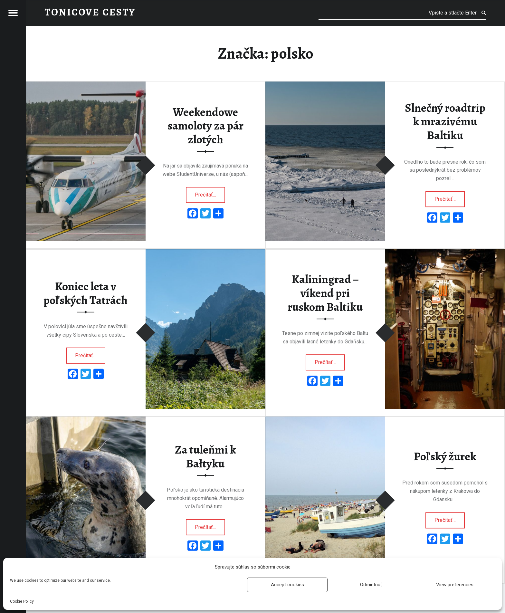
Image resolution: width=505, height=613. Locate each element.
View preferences (454, 585)
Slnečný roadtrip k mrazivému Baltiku (445, 121)
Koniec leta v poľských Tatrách (85, 293)
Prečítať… (210, 192)
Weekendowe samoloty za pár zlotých (205, 125)
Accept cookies (287, 585)
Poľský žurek (445, 456)
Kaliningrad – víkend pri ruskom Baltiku (325, 293)
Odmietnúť (371, 585)
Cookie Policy (22, 601)
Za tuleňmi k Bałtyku (205, 456)
